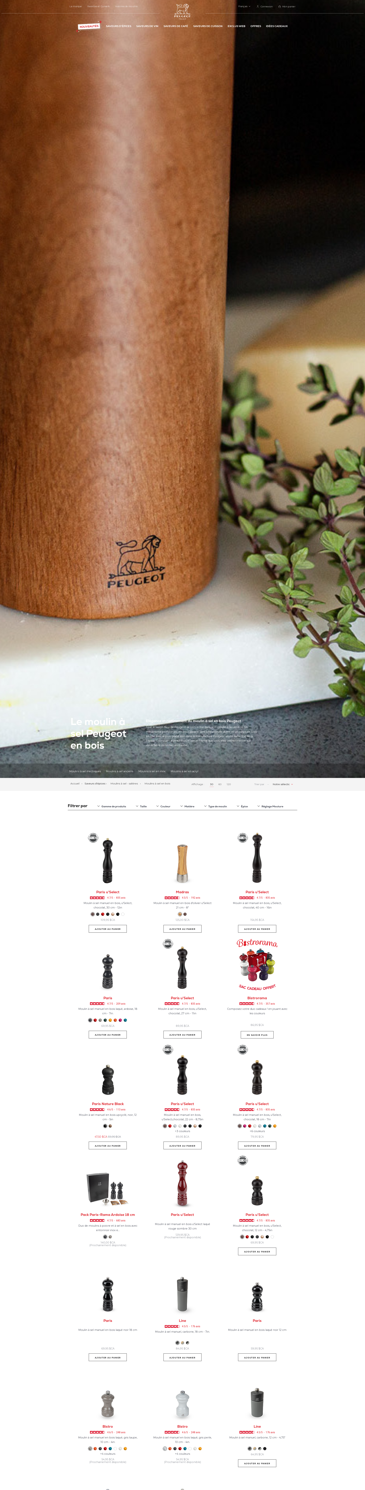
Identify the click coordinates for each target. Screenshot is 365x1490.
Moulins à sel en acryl (184, 771)
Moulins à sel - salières (124, 783)
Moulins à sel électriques (85, 771)
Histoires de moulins (126, 6)
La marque (76, 6)
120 (229, 784)
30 (211, 784)
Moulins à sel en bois (157, 783)
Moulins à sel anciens (119, 771)
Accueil (75, 783)
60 (220, 784)
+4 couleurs (107, 1453)
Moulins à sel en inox (151, 771)
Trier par (259, 784)
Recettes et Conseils (98, 6)
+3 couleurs (182, 1131)
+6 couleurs (257, 1131)
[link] (265, 6)
